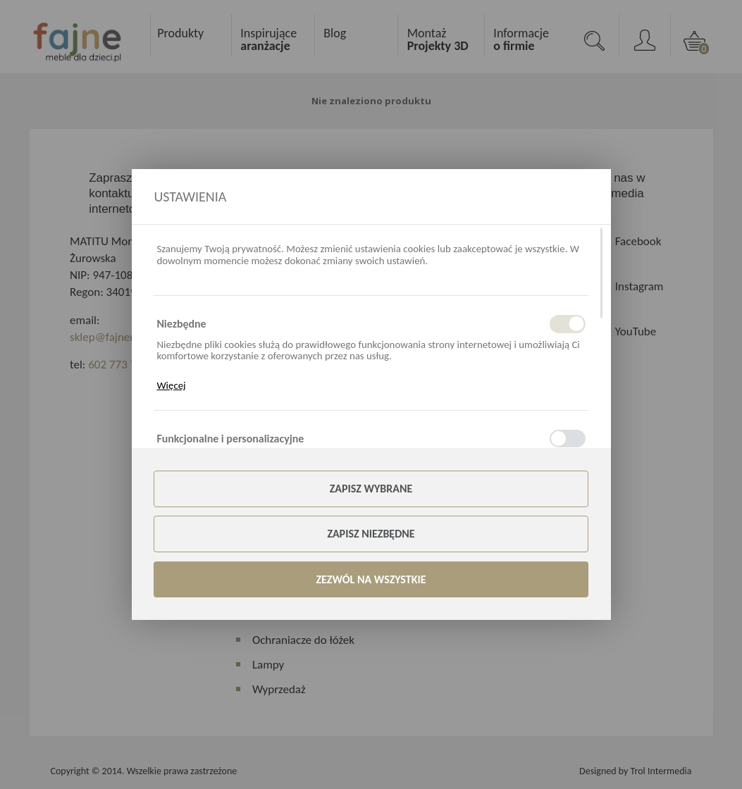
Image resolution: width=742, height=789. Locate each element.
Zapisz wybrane (371, 488)
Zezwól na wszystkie (371, 579)
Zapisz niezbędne (370, 533)
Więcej (170, 385)
